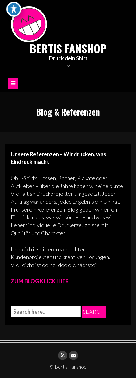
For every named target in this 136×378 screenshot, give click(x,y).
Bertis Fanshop (68, 48)
